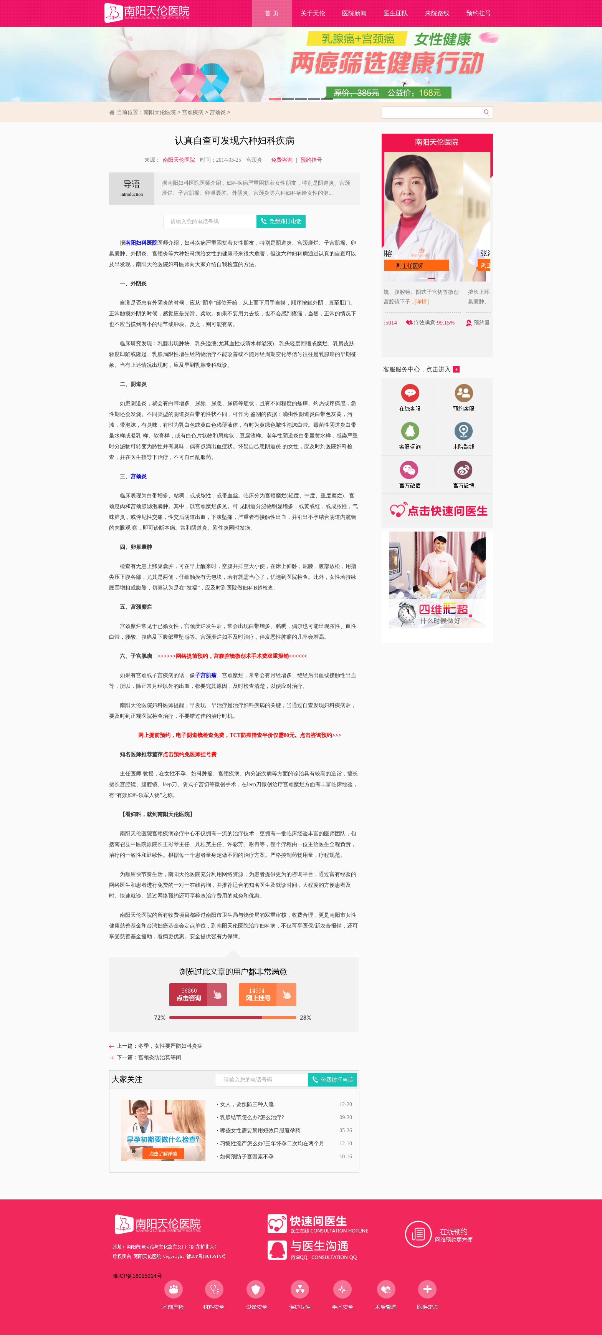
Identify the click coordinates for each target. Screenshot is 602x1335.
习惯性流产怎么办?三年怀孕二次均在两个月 (272, 1143)
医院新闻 (354, 13)
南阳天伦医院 (160, 112)
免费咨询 (282, 160)
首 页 (271, 13)
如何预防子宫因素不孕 (247, 1156)
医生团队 (396, 13)
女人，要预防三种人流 (247, 1104)
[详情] (449, 302)
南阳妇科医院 (141, 243)
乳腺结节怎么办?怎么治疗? (252, 1117)
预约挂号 (478, 13)
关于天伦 (313, 13)
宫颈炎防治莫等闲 (159, 1057)
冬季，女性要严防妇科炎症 (170, 1046)
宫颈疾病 (192, 112)
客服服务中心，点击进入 (421, 369)
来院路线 (437, 13)
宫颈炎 (218, 112)
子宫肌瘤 (206, 675)
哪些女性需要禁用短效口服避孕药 (260, 1130)
